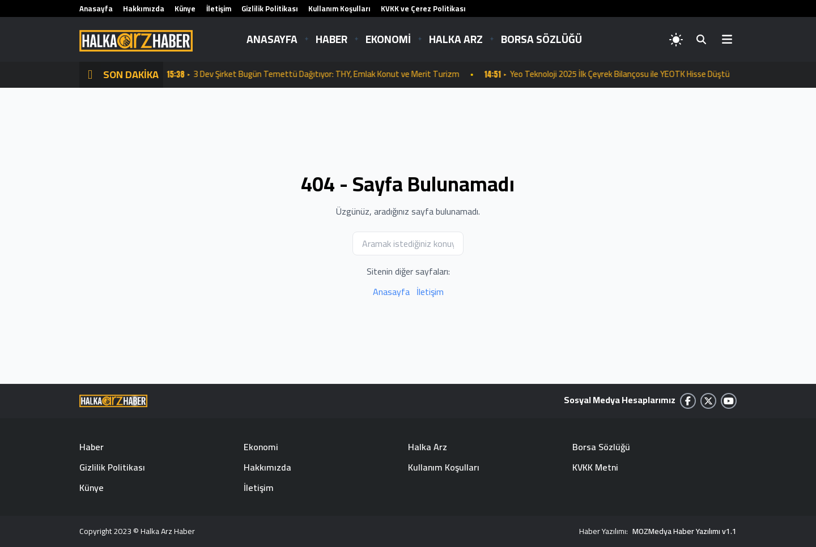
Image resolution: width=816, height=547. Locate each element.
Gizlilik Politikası (269, 8)
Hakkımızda (143, 8)
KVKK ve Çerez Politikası (423, 8)
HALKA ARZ (456, 39)
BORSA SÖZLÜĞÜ (541, 39)
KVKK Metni (595, 467)
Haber (91, 447)
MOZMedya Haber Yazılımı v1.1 (684, 531)
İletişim (218, 8)
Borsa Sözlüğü (601, 447)
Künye (185, 8)
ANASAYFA (272, 39)
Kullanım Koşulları (339, 8)
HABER (331, 39)
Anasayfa (96, 8)
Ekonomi (261, 447)
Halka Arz (427, 447)
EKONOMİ (388, 39)
